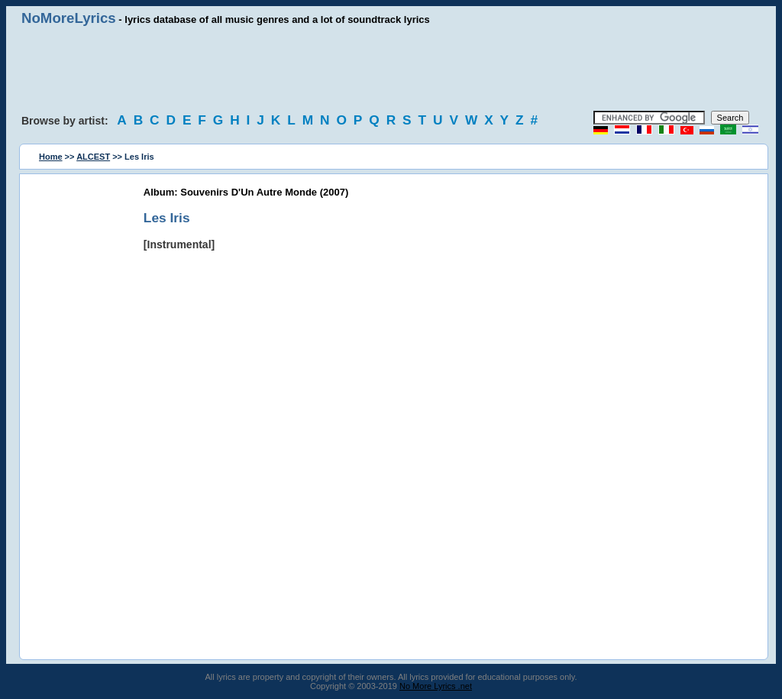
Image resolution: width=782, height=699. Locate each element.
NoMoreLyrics (68, 18)
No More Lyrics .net (435, 686)
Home (51, 156)
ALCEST (93, 156)
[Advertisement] (391, 68)
